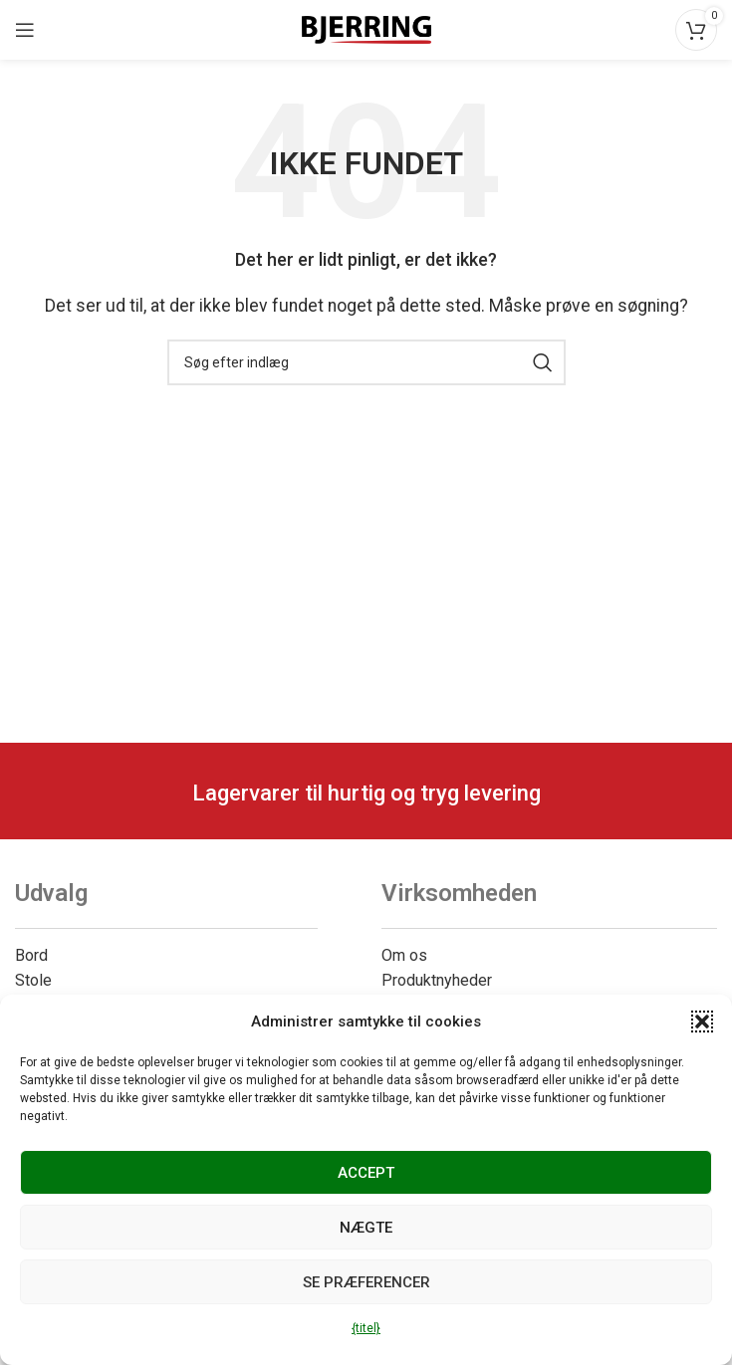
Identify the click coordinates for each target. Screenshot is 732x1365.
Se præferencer (366, 1282)
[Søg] (366, 362)
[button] (702, 1021)
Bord (31, 955)
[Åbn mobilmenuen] (25, 30)
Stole (33, 980)
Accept (366, 1173)
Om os (404, 955)
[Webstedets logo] (366, 28)
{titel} (366, 1328)
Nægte (366, 1228)
